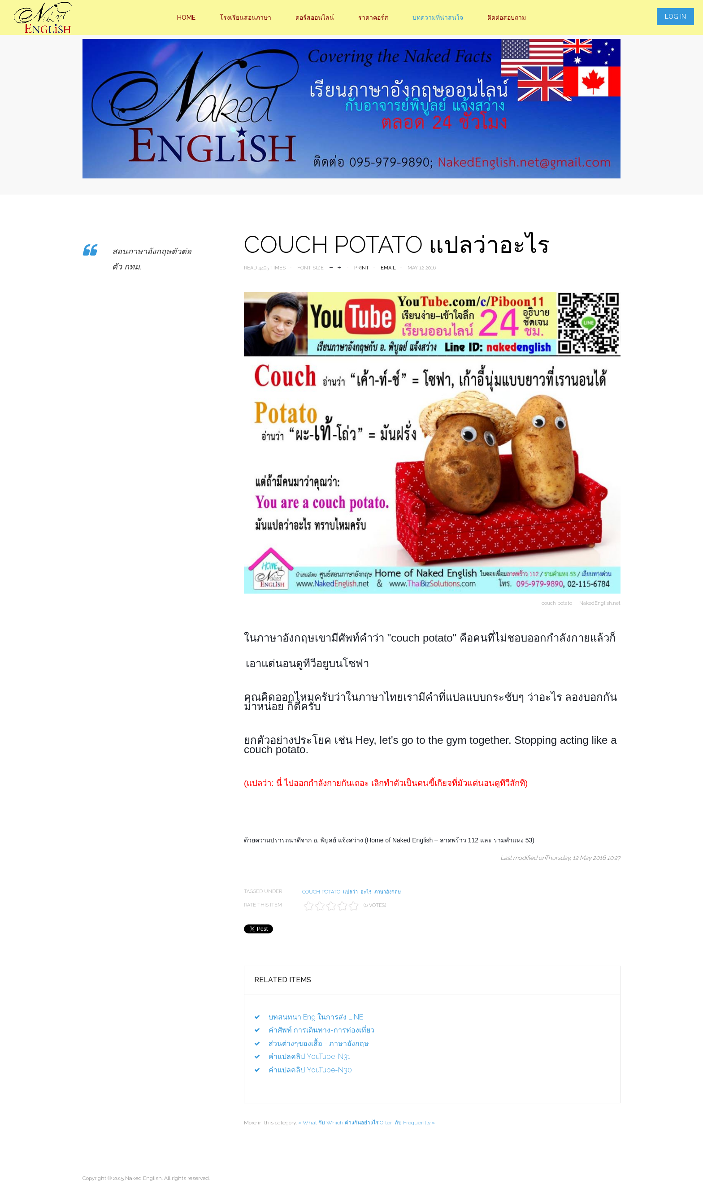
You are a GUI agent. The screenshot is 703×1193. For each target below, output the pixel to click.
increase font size (339, 266)
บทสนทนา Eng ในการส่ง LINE (316, 1017)
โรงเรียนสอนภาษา (245, 17)
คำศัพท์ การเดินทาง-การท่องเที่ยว (321, 1030)
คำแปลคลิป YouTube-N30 (310, 1070)
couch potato (321, 892)
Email (388, 268)
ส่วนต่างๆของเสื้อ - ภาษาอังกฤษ (319, 1043)
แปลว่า (350, 892)
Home (186, 17)
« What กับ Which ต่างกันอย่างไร (338, 1122)
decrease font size (331, 266)
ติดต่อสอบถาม (506, 17)
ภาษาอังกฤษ (387, 892)
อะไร (366, 892)
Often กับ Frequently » (407, 1122)
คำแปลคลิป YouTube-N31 (309, 1056)
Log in (675, 16)
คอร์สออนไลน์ (314, 17)
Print (361, 268)
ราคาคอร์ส (373, 17)
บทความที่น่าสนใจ (437, 17)
